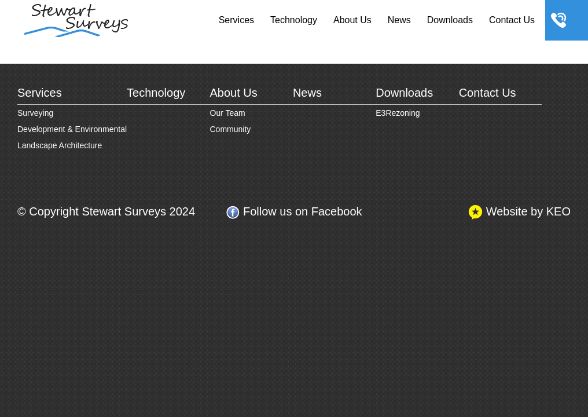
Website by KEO (519, 212)
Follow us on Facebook (294, 212)
